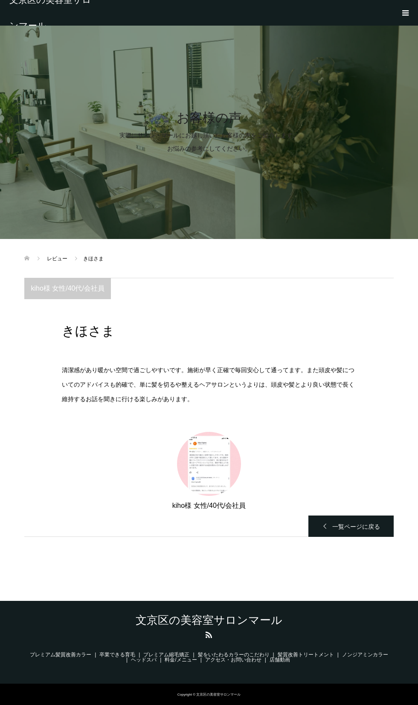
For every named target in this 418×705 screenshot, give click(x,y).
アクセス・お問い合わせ (233, 660)
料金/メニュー (181, 660)
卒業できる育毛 (117, 655)
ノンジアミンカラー (365, 655)
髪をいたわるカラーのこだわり (234, 655)
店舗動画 (282, 660)
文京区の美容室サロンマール (50, 13)
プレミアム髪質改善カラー (60, 655)
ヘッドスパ (144, 660)
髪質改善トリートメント (306, 655)
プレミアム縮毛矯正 (166, 655)
